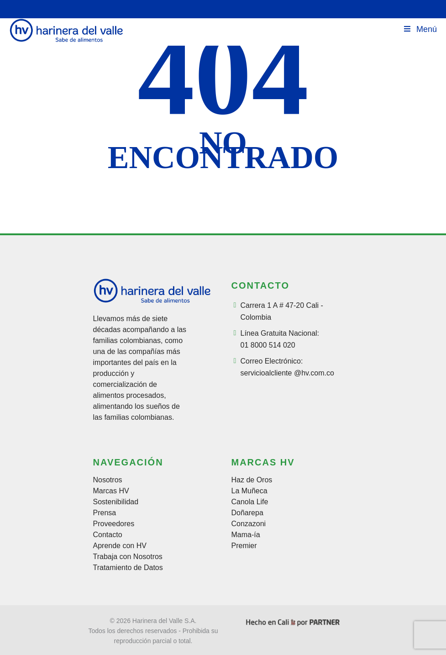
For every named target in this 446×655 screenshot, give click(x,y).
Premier (244, 545)
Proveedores (114, 524)
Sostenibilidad (116, 502)
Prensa (104, 513)
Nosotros (107, 480)
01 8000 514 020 (268, 345)
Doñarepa (247, 513)
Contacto (107, 535)
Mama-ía (245, 535)
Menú (420, 29)
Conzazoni (248, 524)
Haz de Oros (252, 480)
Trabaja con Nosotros (128, 556)
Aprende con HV (120, 545)
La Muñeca (249, 491)
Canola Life (249, 502)
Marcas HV (111, 491)
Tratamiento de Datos (128, 567)
